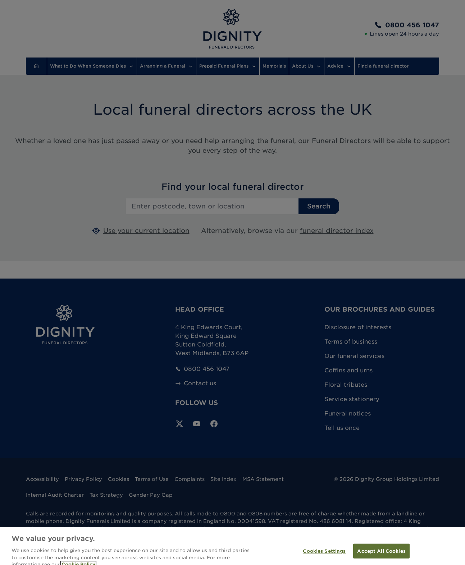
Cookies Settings (324, 556)
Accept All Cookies (381, 556)
